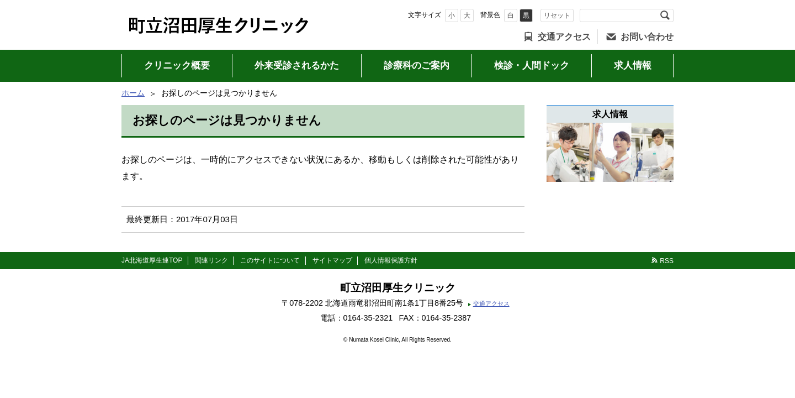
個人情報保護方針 (390, 260)
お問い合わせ (647, 36)
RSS (667, 261)
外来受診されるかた (297, 65)
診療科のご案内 (416, 65)
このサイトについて (270, 260)
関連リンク (211, 260)
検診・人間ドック (531, 65)
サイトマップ (332, 260)
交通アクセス (564, 36)
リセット (557, 15)
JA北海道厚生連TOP (151, 260)
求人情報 (632, 65)
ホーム (133, 92)
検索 (664, 15)
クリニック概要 (177, 65)
